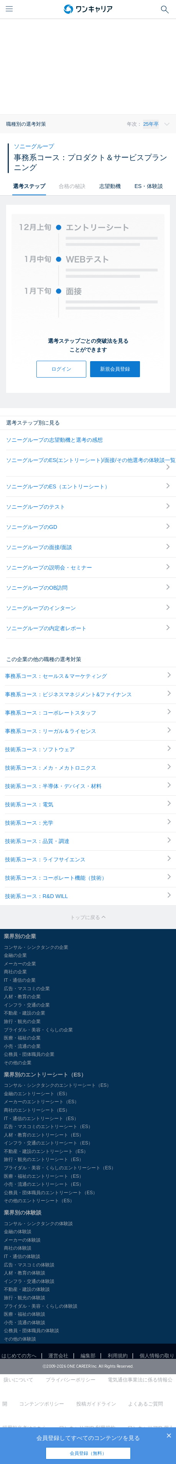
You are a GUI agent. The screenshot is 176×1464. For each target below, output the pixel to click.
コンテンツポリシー (41, 1404)
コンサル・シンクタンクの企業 (36, 947)
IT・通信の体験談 (22, 1256)
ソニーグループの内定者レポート (88, 628)
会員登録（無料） (88, 1453)
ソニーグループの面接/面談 (88, 547)
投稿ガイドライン (96, 1404)
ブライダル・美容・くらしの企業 (38, 1030)
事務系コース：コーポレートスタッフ (88, 712)
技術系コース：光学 (88, 822)
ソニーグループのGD (88, 527)
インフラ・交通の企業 (27, 1005)
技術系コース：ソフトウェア (88, 749)
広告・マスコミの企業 (27, 988)
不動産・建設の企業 (24, 1013)
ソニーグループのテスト (88, 506)
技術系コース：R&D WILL (88, 895)
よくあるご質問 (145, 1404)
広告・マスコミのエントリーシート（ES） (48, 1126)
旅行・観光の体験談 (24, 1297)
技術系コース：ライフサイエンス (88, 859)
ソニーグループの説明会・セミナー (88, 567)
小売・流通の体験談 (24, 1322)
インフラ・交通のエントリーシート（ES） (48, 1143)
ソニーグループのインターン (88, 608)
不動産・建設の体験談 (27, 1289)
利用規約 (118, 1356)
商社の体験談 (17, 1248)
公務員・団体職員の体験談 (31, 1330)
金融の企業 (15, 955)
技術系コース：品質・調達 (88, 840)
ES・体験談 (149, 186)
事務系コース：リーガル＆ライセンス (88, 730)
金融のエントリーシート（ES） (37, 1093)
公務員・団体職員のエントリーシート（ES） (50, 1192)
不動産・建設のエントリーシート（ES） (46, 1151)
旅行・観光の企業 (22, 1021)
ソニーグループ (34, 146)
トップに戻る (88, 917)
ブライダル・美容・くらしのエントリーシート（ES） (60, 1168)
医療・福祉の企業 (22, 1038)
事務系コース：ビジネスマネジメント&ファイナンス (88, 694)
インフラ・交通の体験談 (29, 1281)
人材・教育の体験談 (24, 1273)
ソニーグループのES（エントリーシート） (88, 486)
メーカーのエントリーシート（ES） (41, 1101)
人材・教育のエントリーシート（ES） (44, 1135)
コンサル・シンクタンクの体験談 (38, 1223)
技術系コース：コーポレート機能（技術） (88, 877)
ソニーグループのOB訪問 (88, 587)
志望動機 (110, 186)
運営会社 (58, 1356)
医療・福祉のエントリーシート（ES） (44, 1176)
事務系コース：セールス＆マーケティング (88, 675)
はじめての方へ (19, 1356)
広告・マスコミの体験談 (29, 1265)
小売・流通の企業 (22, 1046)
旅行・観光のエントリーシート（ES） (44, 1159)
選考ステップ (29, 186)
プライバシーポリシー (70, 1380)
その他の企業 (17, 1062)
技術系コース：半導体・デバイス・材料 (88, 785)
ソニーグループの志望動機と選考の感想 (54, 440)
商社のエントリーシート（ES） (37, 1110)
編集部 (88, 1356)
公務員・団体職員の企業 (29, 1054)
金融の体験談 (17, 1231)
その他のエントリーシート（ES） (39, 1200)
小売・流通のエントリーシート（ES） (44, 1184)
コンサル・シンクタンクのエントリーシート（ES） (57, 1085)
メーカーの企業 (20, 963)
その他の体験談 (20, 1339)
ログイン (61, 369)
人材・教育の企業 (22, 996)
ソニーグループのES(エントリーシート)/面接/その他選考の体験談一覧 (91, 463)
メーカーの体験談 (22, 1240)
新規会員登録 (115, 369)
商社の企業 (15, 971)
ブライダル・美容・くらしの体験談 (40, 1306)
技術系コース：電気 (88, 804)
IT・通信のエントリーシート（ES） (41, 1118)
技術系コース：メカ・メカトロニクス (88, 767)
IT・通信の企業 (20, 980)
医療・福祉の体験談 (24, 1314)
